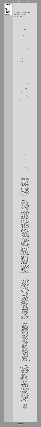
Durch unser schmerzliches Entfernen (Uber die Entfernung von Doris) (20, 14)
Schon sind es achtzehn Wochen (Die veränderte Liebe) (18, 16)
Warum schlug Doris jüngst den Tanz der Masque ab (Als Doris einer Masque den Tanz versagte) (22, 12)
